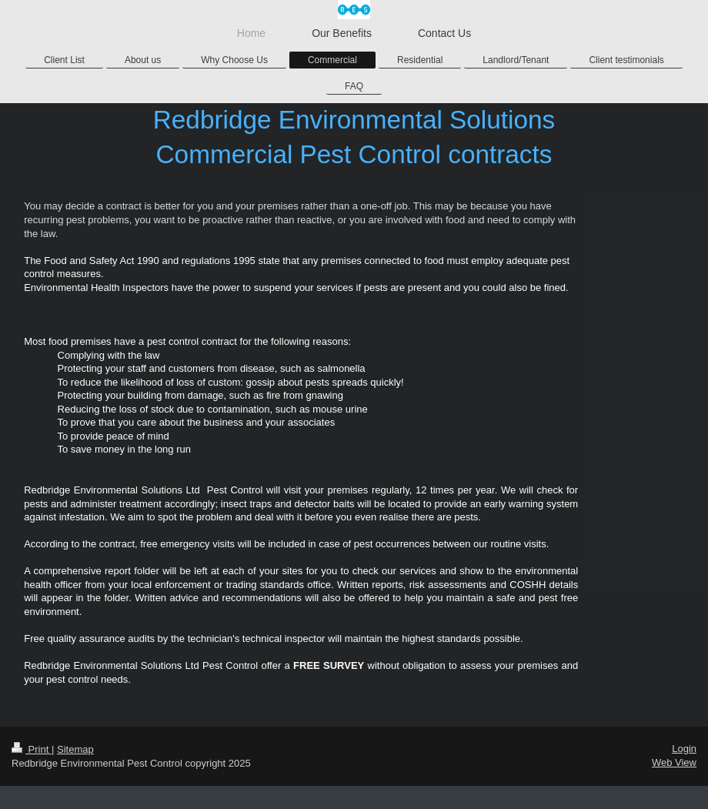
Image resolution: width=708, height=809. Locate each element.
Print (32, 749)
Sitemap (75, 749)
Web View (674, 762)
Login (684, 748)
